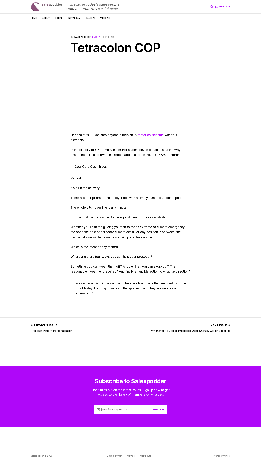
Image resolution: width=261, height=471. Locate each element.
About (46, 18)
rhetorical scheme (151, 135)
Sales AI (90, 18)
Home (34, 18)
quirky (96, 37)
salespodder (81, 37)
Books (59, 18)
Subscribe (222, 6)
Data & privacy (114, 455)
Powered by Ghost (220, 455)
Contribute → (147, 455)
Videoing (105, 18)
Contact (131, 455)
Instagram (74, 18)
